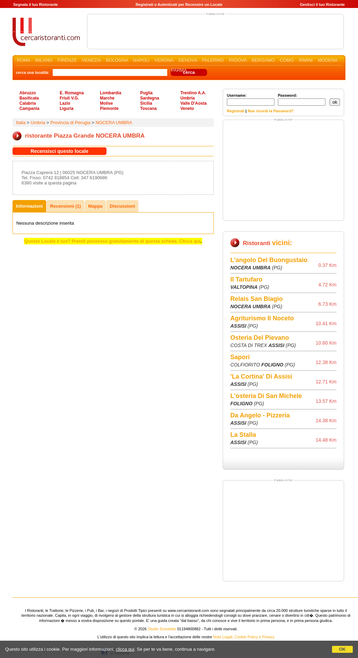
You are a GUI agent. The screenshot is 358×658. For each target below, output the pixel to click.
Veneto (187, 108)
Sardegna (149, 98)
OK (342, 649)
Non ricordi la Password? (271, 111)
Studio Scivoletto (162, 629)
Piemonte (109, 108)
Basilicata (29, 98)
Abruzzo (27, 92)
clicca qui (125, 649)
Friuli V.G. (69, 98)
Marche (107, 98)
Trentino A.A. (193, 92)
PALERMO (213, 60)
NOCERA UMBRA (113, 122)
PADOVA (238, 60)
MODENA (327, 60)
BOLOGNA (117, 60)
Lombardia (110, 92)
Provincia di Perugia (70, 122)
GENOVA (187, 60)
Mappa (95, 206)
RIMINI (306, 60)
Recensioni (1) (65, 206)
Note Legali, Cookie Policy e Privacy (244, 637)
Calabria (27, 103)
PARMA (179, 70)
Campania (29, 108)
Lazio (65, 103)
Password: (301, 99)
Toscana (148, 108)
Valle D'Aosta (193, 103)
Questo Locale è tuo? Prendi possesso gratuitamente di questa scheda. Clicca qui (113, 241)
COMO (286, 60)
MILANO (43, 60)
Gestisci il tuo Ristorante (322, 4)
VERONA (163, 60)
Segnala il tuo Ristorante (35, 4)
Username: (250, 99)
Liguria (67, 108)
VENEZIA (91, 60)
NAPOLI (141, 60)
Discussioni (122, 206)
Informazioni (29, 206)
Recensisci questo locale (59, 151)
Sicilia (146, 103)
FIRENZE (67, 60)
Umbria (187, 98)
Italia (20, 122)
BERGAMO (263, 60)
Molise (106, 103)
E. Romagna (72, 92)
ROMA (23, 60)
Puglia (146, 92)
